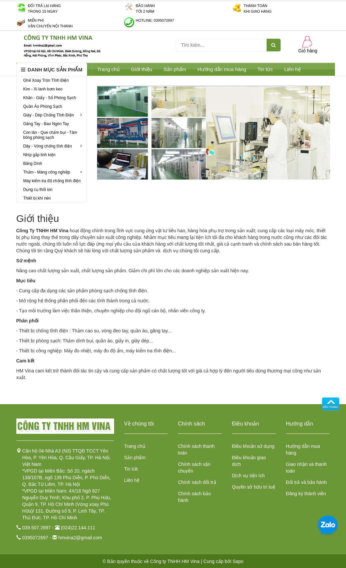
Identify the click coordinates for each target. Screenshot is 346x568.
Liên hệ (131, 480)
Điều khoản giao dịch (249, 461)
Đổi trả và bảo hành (306, 482)
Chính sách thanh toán (196, 450)
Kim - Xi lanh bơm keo (43, 89)
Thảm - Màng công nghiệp (52, 172)
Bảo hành (145, 6)
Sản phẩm (134, 457)
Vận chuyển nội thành (50, 26)
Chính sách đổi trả (197, 482)
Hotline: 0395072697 (155, 20)
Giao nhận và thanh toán (306, 468)
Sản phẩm (174, 69)
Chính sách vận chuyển (194, 468)
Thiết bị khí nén (37, 198)
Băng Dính (32, 163)
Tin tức (131, 469)
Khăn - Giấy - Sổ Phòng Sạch (49, 97)
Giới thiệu (141, 69)
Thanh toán (255, 6)
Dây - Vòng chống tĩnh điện (52, 146)
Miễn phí (36, 20)
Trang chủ (134, 446)
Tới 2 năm (145, 11)
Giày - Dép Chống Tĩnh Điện (52, 115)
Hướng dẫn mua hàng (222, 69)
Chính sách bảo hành (194, 497)
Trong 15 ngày (43, 11)
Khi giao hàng (258, 11)
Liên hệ (292, 69)
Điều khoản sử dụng (253, 446)
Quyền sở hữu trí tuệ (253, 487)
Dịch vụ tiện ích (248, 475)
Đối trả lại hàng (44, 6)
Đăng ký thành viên (306, 493)
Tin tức (265, 69)
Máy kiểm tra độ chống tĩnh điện (52, 181)
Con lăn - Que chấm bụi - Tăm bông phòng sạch (50, 135)
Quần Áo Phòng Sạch (42, 106)
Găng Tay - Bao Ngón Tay (46, 123)
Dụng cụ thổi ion (38, 189)
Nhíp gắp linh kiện (39, 155)
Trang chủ (108, 69)
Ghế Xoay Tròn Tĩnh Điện (46, 80)
